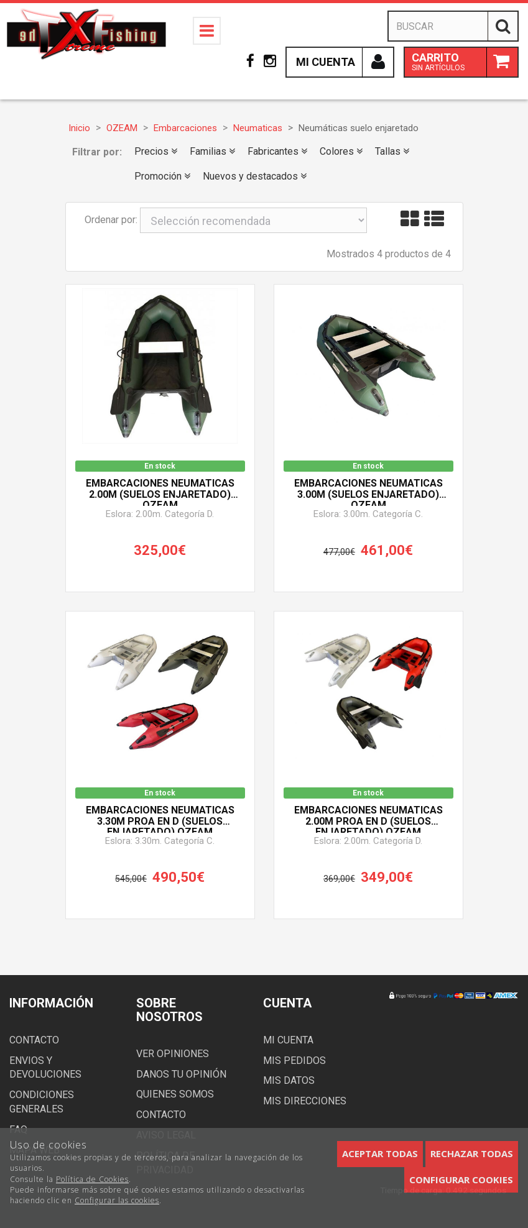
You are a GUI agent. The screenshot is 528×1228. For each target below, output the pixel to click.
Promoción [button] (162, 176)
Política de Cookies (92, 1179)
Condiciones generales (41, 1102)
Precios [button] (155, 151)
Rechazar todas (471, 1153)
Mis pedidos (294, 1060)
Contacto (34, 1040)
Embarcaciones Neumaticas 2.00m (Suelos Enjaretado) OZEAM (160, 492)
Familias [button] (212, 151)
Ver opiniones (172, 1054)
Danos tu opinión (181, 1074)
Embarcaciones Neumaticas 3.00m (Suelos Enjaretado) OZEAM (368, 492)
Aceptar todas (380, 1153)
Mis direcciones (304, 1101)
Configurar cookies (461, 1179)
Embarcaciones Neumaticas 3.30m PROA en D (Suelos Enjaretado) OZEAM (160, 819)
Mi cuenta (288, 1040)
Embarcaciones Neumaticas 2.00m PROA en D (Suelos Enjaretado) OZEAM (368, 819)
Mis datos (289, 1080)
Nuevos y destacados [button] (255, 176)
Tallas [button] (392, 151)
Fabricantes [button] (277, 151)
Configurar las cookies (117, 1200)
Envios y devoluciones (45, 1068)
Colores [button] (341, 151)
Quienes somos (175, 1094)
